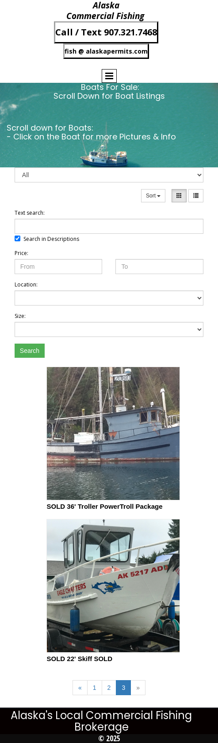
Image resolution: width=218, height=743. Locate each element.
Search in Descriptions (47, 239)
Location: (26, 284)
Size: (20, 316)
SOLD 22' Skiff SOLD (79, 658)
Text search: (30, 213)
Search (29, 350)
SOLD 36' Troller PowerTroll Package (104, 506)
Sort (153, 196)
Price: (21, 253)
